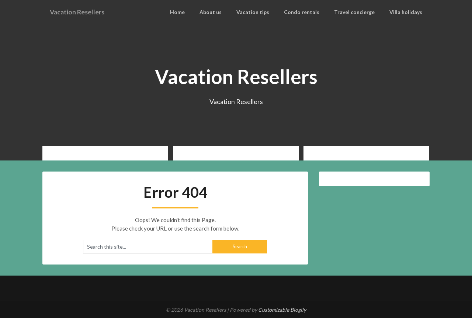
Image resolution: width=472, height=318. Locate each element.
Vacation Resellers (81, 11)
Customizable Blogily (282, 310)
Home (189, 12)
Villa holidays (407, 12)
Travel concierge (359, 12)
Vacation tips (262, 12)
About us (221, 12)
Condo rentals (308, 12)
